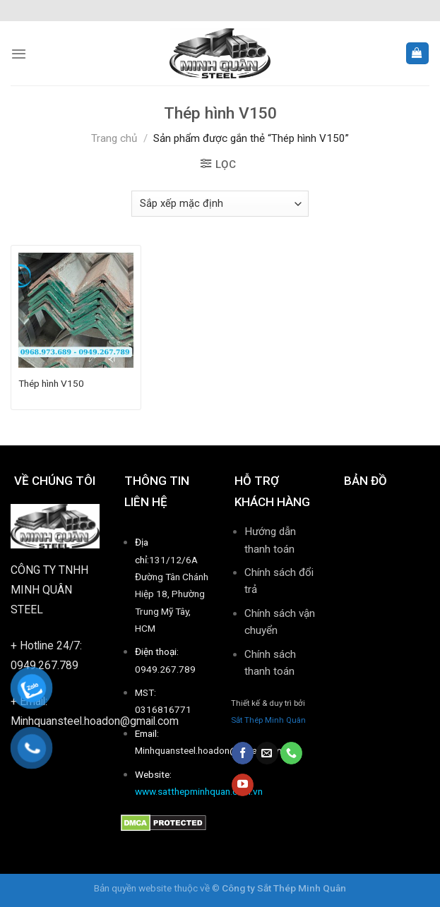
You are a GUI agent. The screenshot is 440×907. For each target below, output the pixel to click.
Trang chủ (114, 138)
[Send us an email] (267, 753)
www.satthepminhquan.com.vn (199, 791)
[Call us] (291, 753)
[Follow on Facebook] (243, 753)
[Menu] (19, 54)
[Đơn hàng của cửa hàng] (220, 204)
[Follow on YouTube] (243, 785)
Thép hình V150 (51, 383)
